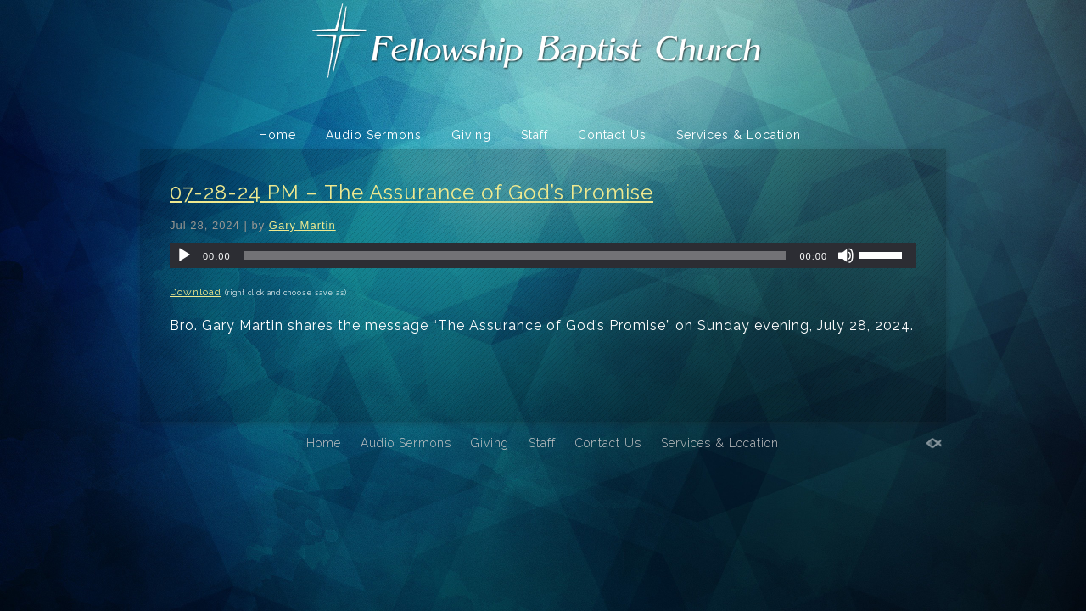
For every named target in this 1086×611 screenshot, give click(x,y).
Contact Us (612, 135)
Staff (534, 135)
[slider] (515, 255)
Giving (471, 135)
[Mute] (845, 255)
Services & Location (738, 135)
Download (195, 292)
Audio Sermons (374, 135)
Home (277, 135)
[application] (543, 255)
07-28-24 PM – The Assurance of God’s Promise (411, 192)
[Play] (184, 255)
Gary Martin (302, 225)
